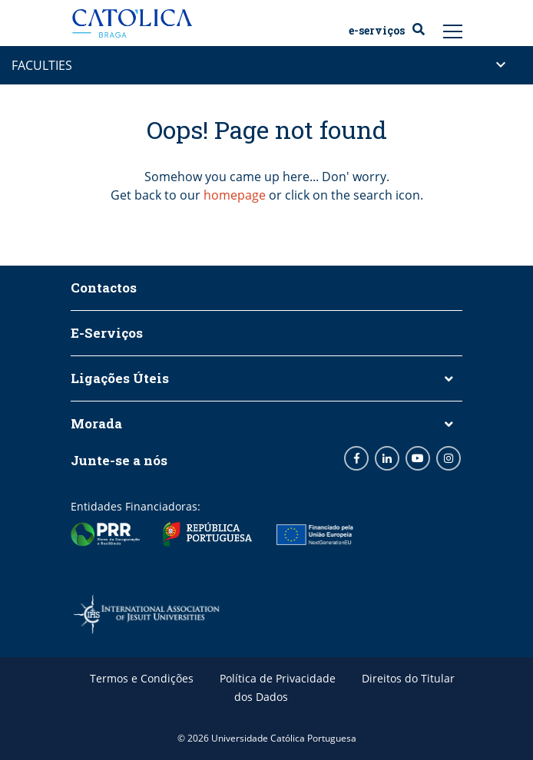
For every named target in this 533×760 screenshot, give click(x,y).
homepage (235, 195)
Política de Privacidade (278, 678)
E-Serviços (377, 31)
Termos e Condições (142, 678)
